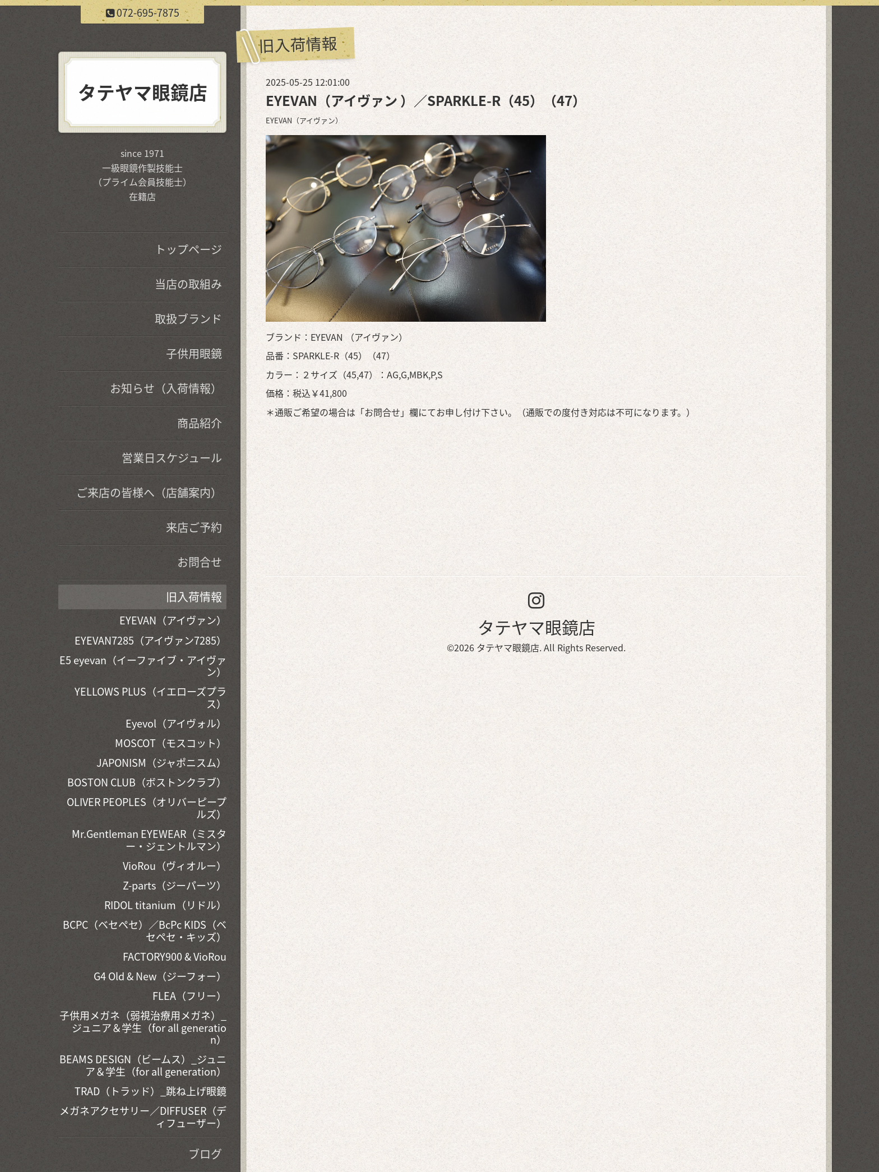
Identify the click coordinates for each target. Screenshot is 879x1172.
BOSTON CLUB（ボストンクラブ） (146, 782)
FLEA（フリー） (189, 995)
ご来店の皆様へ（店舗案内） (149, 492)
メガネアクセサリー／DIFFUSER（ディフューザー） (142, 1117)
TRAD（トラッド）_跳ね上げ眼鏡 (150, 1091)
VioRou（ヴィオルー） (174, 865)
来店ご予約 (194, 527)
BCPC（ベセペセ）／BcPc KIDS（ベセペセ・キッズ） (144, 930)
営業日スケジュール (172, 458)
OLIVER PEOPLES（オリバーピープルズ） (146, 808)
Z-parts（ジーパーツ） (174, 885)
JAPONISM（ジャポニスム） (161, 762)
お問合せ (382, 412)
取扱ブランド (188, 319)
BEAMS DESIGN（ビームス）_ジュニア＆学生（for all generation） (142, 1065)
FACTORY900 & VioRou (174, 956)
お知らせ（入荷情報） (166, 388)
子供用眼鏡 (194, 353)
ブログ (205, 1154)
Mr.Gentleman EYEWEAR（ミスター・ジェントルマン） (149, 840)
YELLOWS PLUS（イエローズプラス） (150, 697)
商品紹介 (199, 423)
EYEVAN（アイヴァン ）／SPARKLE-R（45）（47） (426, 100)
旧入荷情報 (194, 597)
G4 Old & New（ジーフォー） (160, 976)
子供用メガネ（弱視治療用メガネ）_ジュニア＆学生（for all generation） (142, 1027)
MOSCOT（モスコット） (170, 743)
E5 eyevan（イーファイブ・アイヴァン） (142, 666)
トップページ (188, 249)
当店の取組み (188, 284)
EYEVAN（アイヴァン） (304, 120)
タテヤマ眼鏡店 (536, 627)
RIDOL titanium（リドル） (165, 904)
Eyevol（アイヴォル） (176, 723)
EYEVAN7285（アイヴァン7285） (150, 640)
